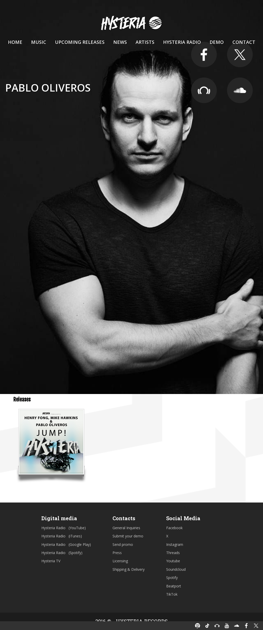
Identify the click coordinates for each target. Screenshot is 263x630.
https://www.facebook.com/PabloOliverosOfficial (204, 54)
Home (15, 42)
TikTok (171, 594)
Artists (145, 42)
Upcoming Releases (80, 42)
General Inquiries (126, 527)
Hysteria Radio (182, 42)
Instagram (174, 544)
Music (38, 42)
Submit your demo (127, 536)
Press (117, 552)
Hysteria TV (50, 560)
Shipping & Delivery (128, 569)
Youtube (173, 560)
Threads (173, 552)
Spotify (172, 577)
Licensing (120, 560)
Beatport (173, 586)
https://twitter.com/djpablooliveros (240, 54)
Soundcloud (176, 569)
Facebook (174, 527)
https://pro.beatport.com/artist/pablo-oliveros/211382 (204, 90)
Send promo (122, 544)
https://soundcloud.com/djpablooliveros (240, 90)
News (120, 42)
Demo (217, 42)
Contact (243, 42)
